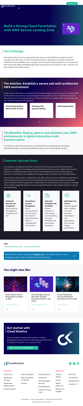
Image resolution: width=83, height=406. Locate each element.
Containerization (10, 389)
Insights (47, 3)
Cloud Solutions (44, 374)
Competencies (74, 381)
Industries (34, 3)
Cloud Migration (44, 386)
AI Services (8, 374)
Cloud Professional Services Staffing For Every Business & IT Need (67, 296)
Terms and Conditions (37, 399)
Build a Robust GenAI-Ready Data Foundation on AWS (14, 296)
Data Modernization (11, 304)
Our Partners (73, 377)
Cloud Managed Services (38, 304)
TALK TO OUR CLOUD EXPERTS (21, 348)
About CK (72, 374)
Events (58, 380)
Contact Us (72, 4)
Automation (42, 377)
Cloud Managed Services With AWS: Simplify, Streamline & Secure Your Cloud (41, 297)
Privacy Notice (25, 399)
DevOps (24, 383)
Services (22, 3)
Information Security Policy (54, 399)
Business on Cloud (63, 304)
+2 (18, 304)
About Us (59, 3)
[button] (19, 8)
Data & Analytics (27, 374)
